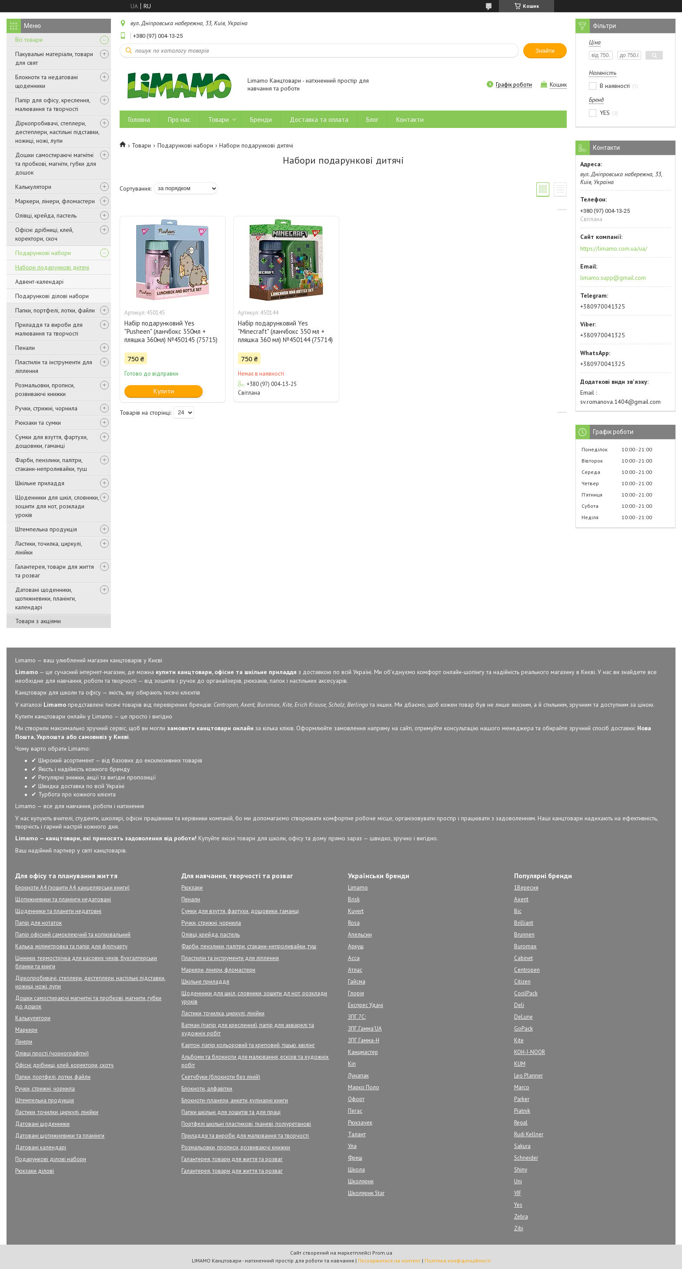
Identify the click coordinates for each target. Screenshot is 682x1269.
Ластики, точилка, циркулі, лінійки (48, 548)
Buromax (525, 946)
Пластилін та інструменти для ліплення (53, 366)
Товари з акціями (38, 621)
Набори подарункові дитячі (52, 267)
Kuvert (356, 911)
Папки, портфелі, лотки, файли (55, 310)
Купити (164, 391)
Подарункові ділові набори (52, 296)
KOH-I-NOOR (529, 1052)
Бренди (261, 119)
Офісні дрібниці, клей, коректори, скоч (44, 234)
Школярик (361, 1181)
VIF (517, 1193)
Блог (372, 119)
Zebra (521, 1216)
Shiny (520, 1169)
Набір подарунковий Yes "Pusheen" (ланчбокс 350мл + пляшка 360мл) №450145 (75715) (170, 331)
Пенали (25, 348)
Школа (356, 1169)
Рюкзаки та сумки (38, 422)
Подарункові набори (43, 253)
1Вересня (526, 887)
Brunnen (524, 934)
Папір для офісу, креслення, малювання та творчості (52, 104)
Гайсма (356, 981)
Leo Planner (528, 1075)
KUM (519, 1064)
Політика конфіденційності (458, 1260)
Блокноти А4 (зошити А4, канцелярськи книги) (72, 887)
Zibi (518, 1228)
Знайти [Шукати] (545, 50)
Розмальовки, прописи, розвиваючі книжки (44, 389)
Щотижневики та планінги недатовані (63, 899)
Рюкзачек (360, 1122)
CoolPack (526, 993)
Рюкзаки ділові (34, 1171)
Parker (521, 1099)
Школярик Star (366, 1193)
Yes (518, 1205)
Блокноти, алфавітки (206, 1088)
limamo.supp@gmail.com (613, 278)
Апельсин (360, 934)
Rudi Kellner (528, 1134)
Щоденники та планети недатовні (58, 911)
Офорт (356, 1099)
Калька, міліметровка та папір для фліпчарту (71, 946)
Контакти (410, 119)
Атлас (355, 970)
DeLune (523, 1017)
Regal (521, 1122)
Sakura (522, 1146)
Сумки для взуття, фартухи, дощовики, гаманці (51, 441)
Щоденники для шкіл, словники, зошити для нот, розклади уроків (57, 506)
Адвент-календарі (39, 281)
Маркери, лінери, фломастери (55, 201)
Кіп (352, 1064)
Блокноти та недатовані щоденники (46, 81)
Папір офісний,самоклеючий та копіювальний (72, 934)
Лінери (23, 1041)
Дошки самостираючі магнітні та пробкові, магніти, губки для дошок (55, 163)
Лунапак (358, 1075)
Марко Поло (363, 1087)
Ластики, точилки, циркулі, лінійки (56, 1112)
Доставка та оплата (319, 119)
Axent (521, 899)
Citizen (522, 981)
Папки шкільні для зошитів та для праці (231, 1112)
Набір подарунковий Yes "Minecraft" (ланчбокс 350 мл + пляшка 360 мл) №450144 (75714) (285, 331)
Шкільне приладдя (39, 483)
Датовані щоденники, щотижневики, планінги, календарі (45, 598)
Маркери (26, 1030)
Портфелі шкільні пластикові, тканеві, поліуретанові (246, 1124)
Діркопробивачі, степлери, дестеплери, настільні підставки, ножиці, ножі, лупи (57, 131)
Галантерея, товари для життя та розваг (54, 571)
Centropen (527, 970)
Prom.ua (382, 1252)
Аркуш (356, 946)
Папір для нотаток (38, 923)
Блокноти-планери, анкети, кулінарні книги (234, 1100)
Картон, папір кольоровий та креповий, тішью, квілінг (248, 1045)
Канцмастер (363, 1052)
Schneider (526, 1158)
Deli (519, 1005)
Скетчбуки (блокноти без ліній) (220, 1077)
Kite (519, 1040)
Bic (518, 911)
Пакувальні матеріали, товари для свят (54, 58)
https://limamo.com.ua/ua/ (613, 248)
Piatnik (522, 1111)
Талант (357, 1134)
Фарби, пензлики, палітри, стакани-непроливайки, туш (51, 464)
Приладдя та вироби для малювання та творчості (49, 329)
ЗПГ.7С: (357, 1017)
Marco (521, 1087)
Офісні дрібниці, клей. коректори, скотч (64, 1065)
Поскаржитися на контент (389, 1260)
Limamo (358, 887)
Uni (518, 1181)
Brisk (354, 899)
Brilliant (523, 923)
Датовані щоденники (42, 1124)
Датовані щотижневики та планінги (59, 1135)
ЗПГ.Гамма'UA (365, 1028)
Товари (218, 119)
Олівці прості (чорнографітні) (52, 1053)
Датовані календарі (40, 1147)
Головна (139, 119)
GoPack (523, 1028)
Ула (352, 1146)
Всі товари (29, 40)
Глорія (356, 993)
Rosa (354, 923)
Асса (354, 958)
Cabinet (523, 958)
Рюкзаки (192, 887)
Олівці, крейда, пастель (46, 215)
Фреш (355, 1158)
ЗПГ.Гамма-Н (363, 1040)
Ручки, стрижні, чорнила (46, 408)
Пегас (355, 1111)
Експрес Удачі (365, 1005)
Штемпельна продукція (46, 529)
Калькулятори (33, 187)
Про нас (179, 119)
